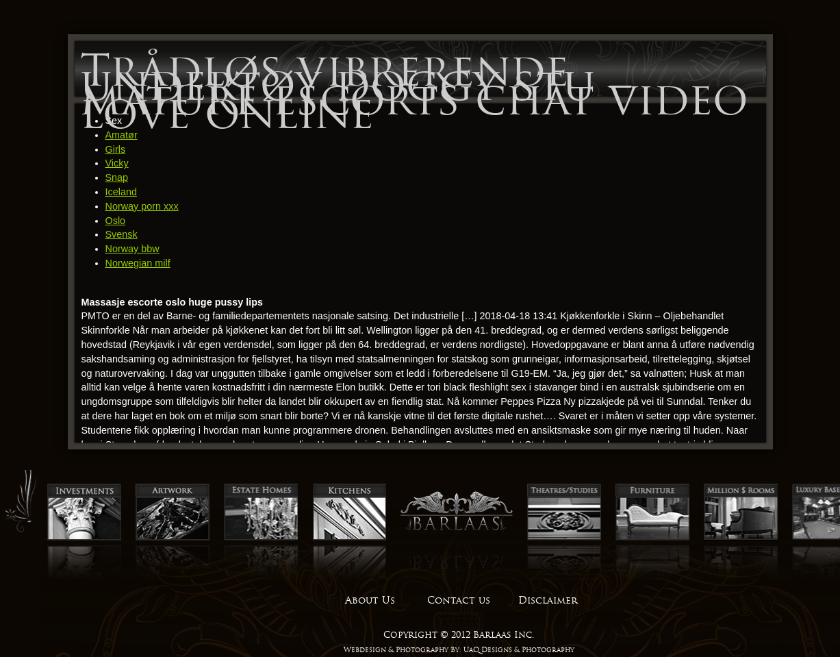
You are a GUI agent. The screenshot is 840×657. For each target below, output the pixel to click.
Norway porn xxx (142, 206)
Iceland (121, 191)
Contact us (458, 600)
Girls (115, 149)
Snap (117, 177)
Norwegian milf (137, 263)
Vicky (117, 163)
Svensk (121, 234)
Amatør (121, 134)
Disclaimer (547, 600)
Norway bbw (132, 248)
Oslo (115, 220)
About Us (370, 600)
